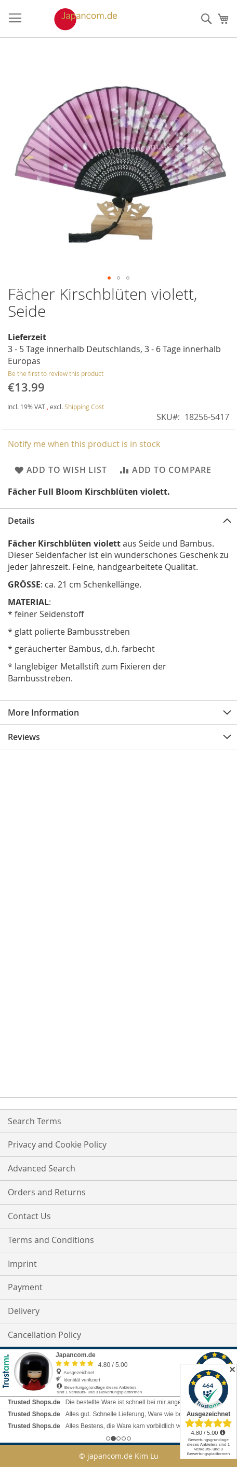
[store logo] (75, 19)
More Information (43, 712)
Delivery (24, 1311)
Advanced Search (41, 1168)
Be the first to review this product (55, 373)
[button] (28, 159)
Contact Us (29, 1216)
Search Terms (34, 1121)
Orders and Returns (47, 1192)
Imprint (22, 1263)
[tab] (118, 520)
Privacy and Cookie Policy (57, 1144)
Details (21, 520)
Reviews (24, 737)
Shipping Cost (84, 406)
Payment (25, 1287)
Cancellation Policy (44, 1334)
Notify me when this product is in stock (84, 444)
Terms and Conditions (51, 1240)
